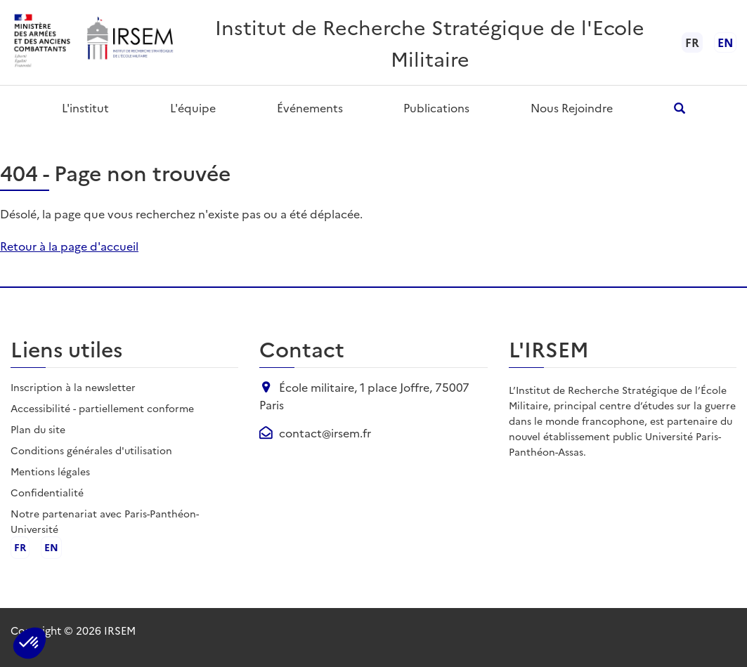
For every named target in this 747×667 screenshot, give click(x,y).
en (725, 42)
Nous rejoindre (572, 107)
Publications (436, 107)
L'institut (85, 107)
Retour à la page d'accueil (69, 245)
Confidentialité (47, 492)
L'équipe (193, 107)
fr (20, 548)
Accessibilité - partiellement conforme (102, 408)
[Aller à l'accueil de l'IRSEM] (129, 42)
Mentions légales (50, 471)
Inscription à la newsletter (73, 387)
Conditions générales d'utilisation (91, 450)
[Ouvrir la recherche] (679, 107)
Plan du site (38, 429)
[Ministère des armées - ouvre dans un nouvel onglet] (43, 42)
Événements (310, 107)
